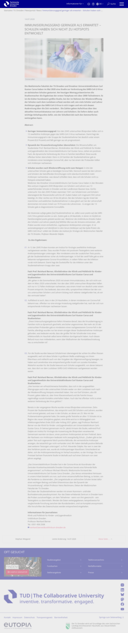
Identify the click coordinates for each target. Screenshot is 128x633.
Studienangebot (54, 560)
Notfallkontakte (94, 566)
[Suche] (111, 4)
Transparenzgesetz (44, 618)
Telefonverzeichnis (96, 560)
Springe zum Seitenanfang (110, 617)
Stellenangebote (54, 573)
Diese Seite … (104, 539)
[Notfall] (88, 4)
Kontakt (7, 618)
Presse (91, 573)
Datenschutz (29, 618)
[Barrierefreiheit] (93, 4)
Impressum (17, 618)
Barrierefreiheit (61, 618)
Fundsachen (52, 566)
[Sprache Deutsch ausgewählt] (99, 4)
